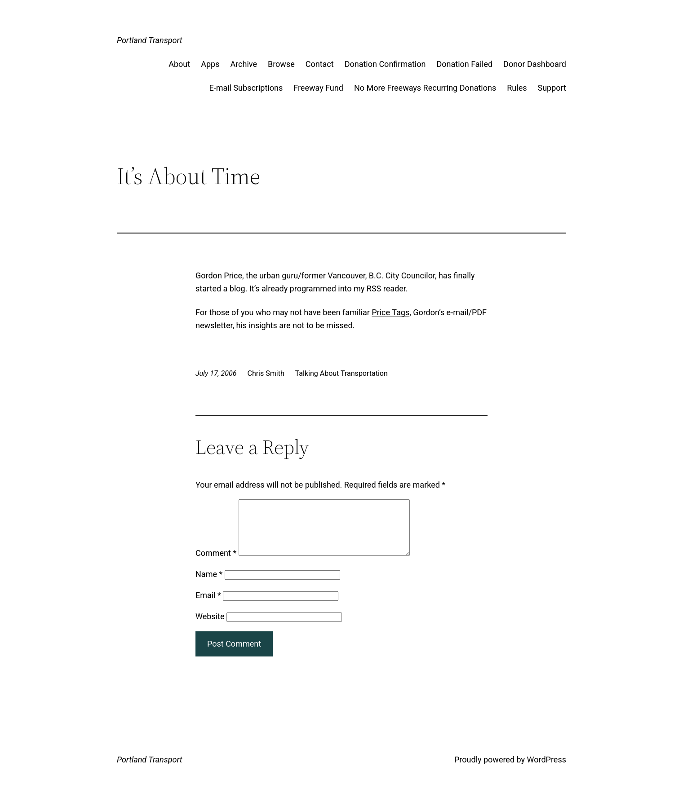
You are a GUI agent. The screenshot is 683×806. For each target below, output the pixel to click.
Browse (281, 64)
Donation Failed (464, 64)
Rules (517, 87)
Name (208, 585)
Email (208, 606)
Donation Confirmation (385, 64)
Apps (210, 64)
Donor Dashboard (534, 64)
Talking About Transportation (341, 373)
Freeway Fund (318, 87)
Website (209, 627)
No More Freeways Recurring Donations (425, 87)
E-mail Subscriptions (246, 87)
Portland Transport (149, 40)
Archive (243, 64)
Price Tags (390, 312)
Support (551, 87)
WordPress (546, 770)
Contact (320, 64)
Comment (215, 563)
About (179, 64)
